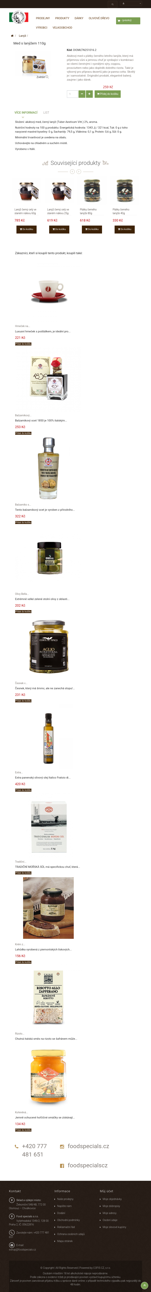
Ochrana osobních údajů (70, 1234)
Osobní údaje (110, 1220)
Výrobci (41, 27)
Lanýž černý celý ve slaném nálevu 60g (25, 209)
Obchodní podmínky (68, 1220)
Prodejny (43, 18)
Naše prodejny (65, 1199)
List (46, 112)
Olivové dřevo (99, 18)
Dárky (79, 18)
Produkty (62, 18)
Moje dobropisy (111, 1206)
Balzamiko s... (23, 504)
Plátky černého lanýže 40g (121, 209)
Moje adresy (109, 1213)
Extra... (19, 772)
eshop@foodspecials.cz (22, 1249)
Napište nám (64, 1206)
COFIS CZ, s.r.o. (102, 1267)
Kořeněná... (21, 1112)
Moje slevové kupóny (114, 1227)
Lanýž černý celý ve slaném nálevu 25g (58, 209)
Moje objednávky (112, 1199)
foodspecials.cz (88, 1146)
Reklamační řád (66, 1227)
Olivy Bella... (22, 593)
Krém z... (20, 944)
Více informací (26, 112)
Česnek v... (21, 683)
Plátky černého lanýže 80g (88, 209)
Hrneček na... (22, 326)
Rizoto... (19, 1033)
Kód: (69, 50)
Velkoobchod (62, 27)
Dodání (61, 1213)
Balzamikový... (23, 415)
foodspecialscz (88, 1165)
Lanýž (22, 35)
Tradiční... (20, 861)
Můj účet (106, 1191)
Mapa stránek (65, 1241)
